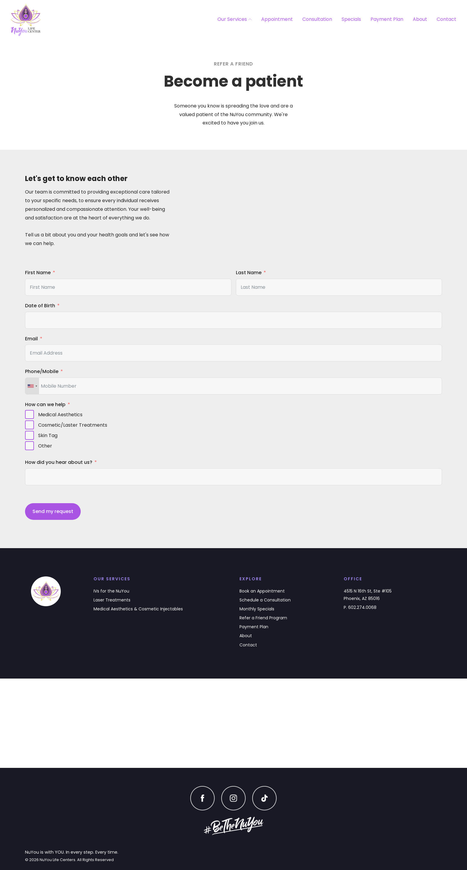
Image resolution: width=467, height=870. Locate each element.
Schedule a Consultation (265, 600)
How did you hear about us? (58, 462)
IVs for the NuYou (111, 591)
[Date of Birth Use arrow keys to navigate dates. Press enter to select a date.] (233, 320)
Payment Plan (387, 19)
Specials (351, 19)
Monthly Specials (256, 609)
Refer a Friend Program (263, 618)
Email (31, 338)
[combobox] (32, 386)
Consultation (317, 19)
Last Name (248, 272)
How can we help (45, 404)
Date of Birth (40, 305)
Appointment (277, 19)
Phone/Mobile (41, 371)
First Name (38, 272)
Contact (446, 19)
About (420, 19)
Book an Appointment (262, 591)
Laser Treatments (112, 600)
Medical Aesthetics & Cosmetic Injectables (138, 609)
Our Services (234, 19)
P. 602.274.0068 (360, 607)
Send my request (52, 511)
